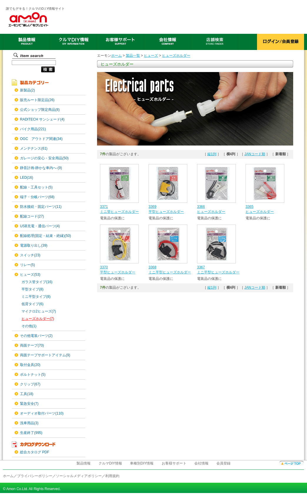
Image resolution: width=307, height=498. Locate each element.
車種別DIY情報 (142, 463)
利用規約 (112, 476)
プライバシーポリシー (34, 476)
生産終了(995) (31, 433)
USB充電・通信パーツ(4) (40, 226)
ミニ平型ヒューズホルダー (170, 272)
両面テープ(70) (32, 345)
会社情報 (201, 463)
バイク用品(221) (33, 129)
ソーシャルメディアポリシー (79, 476)
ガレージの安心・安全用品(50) (44, 158)
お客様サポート (174, 463)
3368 (152, 267)
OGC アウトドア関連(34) (41, 139)
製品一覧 (133, 56)
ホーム (116, 56)
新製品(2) (27, 90)
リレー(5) (27, 265)
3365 (249, 207)
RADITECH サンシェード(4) (42, 119)
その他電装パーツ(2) (36, 336)
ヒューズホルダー (176, 56)
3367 (201, 267)
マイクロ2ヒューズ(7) (38, 311)
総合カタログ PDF (34, 452)
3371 (104, 207)
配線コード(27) (32, 216)
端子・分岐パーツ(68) (37, 197)
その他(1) (28, 326)
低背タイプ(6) (32, 304)
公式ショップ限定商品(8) (40, 110)
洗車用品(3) (29, 423)
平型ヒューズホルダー (166, 212)
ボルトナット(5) (33, 374)
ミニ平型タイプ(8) (36, 297)
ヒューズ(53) (30, 275)
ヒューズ (151, 56)
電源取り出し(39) (33, 245)
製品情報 (83, 463)
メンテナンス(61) (33, 148)
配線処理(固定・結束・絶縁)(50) (45, 236)
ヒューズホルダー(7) (37, 319)
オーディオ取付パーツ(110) (42, 413)
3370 (104, 267)
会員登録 (223, 463)
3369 (152, 207)
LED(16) (26, 178)
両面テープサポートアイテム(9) (45, 355)
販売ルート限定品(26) (37, 100)
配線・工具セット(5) (36, 187)
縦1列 (211, 154)
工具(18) (26, 394)
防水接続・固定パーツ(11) (40, 207)
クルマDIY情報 (110, 463)
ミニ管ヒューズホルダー (119, 212)
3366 (201, 207)
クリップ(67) (30, 384)
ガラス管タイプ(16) (36, 282)
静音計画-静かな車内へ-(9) (41, 168)
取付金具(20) (30, 365)
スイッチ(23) (30, 255)
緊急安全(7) (29, 404)
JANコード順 (254, 154)
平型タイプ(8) (32, 289)
